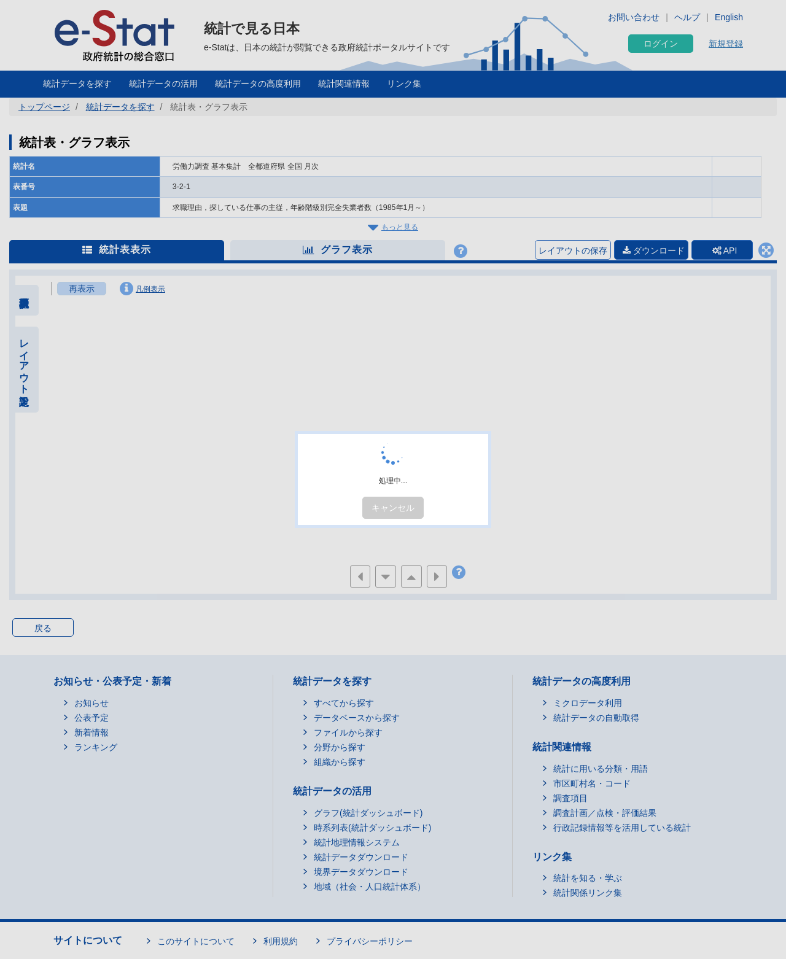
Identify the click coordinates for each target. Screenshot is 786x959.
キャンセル (393, 508)
